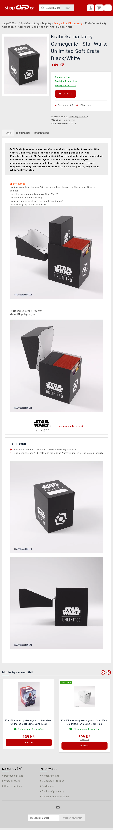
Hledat (67, 8)
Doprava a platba (12, 775)
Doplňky (40, 449)
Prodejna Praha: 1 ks (66, 81)
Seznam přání (64, 105)
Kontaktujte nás (49, 775)
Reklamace (47, 786)
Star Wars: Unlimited (67, 453)
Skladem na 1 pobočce (31, 729)
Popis (8, 133)
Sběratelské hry (45, 453)
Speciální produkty (92, 453)
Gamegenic (69, 120)
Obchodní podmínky (52, 791)
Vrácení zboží (11, 781)
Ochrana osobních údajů (54, 796)
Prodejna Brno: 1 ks (65, 85)
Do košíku (65, 94)
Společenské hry (23, 449)
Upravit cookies (12, 786)
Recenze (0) (41, 133)
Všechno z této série (71, 426)
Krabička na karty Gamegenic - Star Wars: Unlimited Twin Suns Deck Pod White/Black (84, 722)
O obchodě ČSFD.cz (52, 781)
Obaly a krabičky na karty (62, 449)
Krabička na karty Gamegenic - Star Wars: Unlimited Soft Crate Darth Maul (28, 722)
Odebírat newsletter (72, 818)
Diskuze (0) (23, 133)
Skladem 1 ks (62, 77)
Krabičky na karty (78, 116)
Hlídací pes (83, 105)
